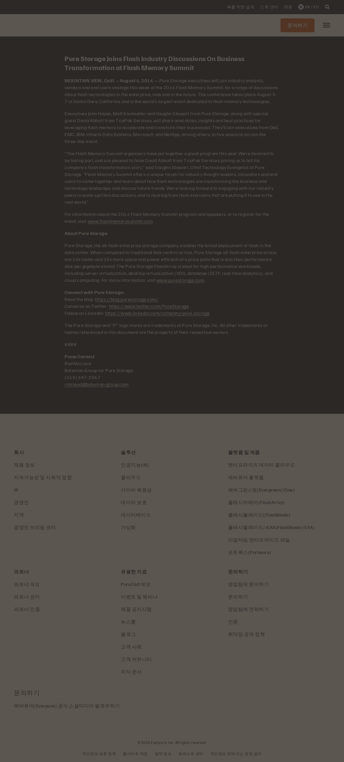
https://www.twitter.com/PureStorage (149, 306)
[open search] (327, 7)
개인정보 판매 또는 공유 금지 (236, 753)
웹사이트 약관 (135, 753)
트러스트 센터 (190, 753)
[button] (326, 25)
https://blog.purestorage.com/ (127, 299)
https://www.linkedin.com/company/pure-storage (157, 313)
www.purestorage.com (180, 280)
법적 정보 (163, 753)
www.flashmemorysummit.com (120, 221)
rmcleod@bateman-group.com (97, 384)
